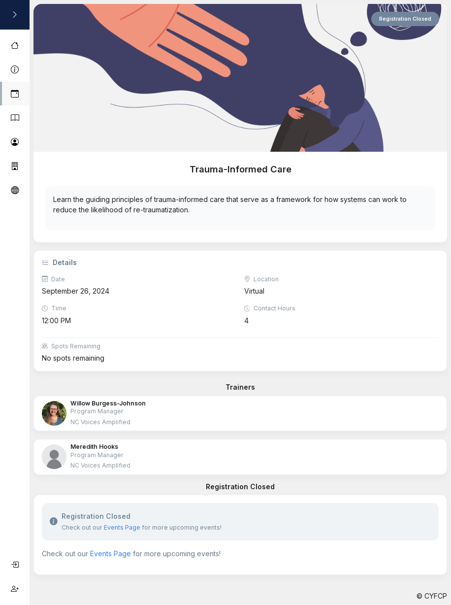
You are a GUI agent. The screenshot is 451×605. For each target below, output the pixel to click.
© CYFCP (432, 596)
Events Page (122, 527)
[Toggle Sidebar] (15, 15)
